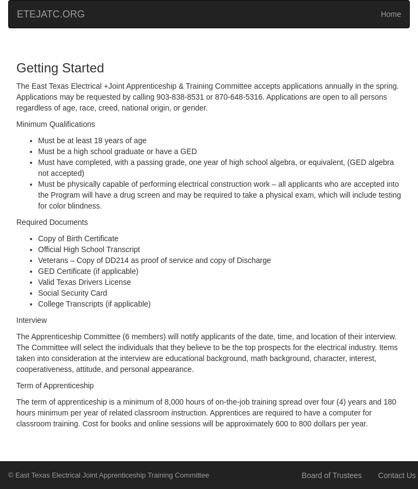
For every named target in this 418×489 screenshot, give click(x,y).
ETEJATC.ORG (51, 14)
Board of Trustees (332, 475)
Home (391, 14)
